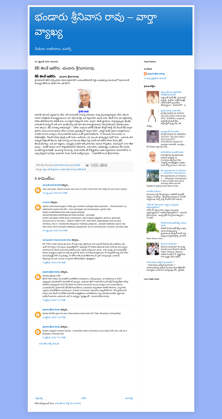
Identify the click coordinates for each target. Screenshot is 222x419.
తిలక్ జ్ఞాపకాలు (53, 169)
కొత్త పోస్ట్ (39, 398)
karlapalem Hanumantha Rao (56, 240)
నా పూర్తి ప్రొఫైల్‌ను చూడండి (155, 78)
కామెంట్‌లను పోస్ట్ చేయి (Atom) (68, 403)
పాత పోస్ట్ (129, 398)
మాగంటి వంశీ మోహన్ (51, 185)
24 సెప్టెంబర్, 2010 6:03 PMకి (54, 230)
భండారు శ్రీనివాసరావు (68, 169)
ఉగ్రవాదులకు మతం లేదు (171, 110)
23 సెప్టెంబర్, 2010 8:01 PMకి (54, 193)
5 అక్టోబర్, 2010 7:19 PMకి (53, 317)
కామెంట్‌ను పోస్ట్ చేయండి (49, 343)
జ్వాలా (44, 169)
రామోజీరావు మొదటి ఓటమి (172, 152)
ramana (46, 202)
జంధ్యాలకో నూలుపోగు (170, 131)
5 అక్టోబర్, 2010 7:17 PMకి (53, 300)
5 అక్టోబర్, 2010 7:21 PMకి (53, 337)
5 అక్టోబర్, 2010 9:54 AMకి (53, 262)
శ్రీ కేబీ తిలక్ (81, 169)
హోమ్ (83, 398)
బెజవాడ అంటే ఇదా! (169, 244)
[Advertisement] (84, 371)
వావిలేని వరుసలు (154, 191)
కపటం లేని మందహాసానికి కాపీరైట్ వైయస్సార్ (171, 93)
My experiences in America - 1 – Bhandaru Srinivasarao (174, 171)
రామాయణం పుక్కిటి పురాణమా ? (160, 262)
